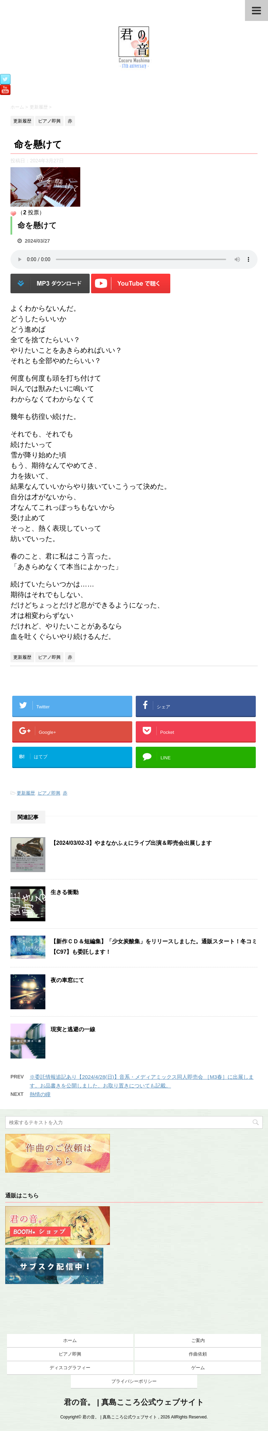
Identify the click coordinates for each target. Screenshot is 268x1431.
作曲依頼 (198, 1354)
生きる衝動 (65, 892)
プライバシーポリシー (134, 1381)
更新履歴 (26, 793)
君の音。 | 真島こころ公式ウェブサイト (134, 1402)
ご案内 (198, 1340)
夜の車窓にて (67, 980)
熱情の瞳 (40, 1094)
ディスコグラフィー (70, 1367)
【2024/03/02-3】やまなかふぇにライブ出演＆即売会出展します (131, 843)
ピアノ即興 (49, 793)
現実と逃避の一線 (73, 1029)
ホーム (70, 1340)
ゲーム (198, 1367)
